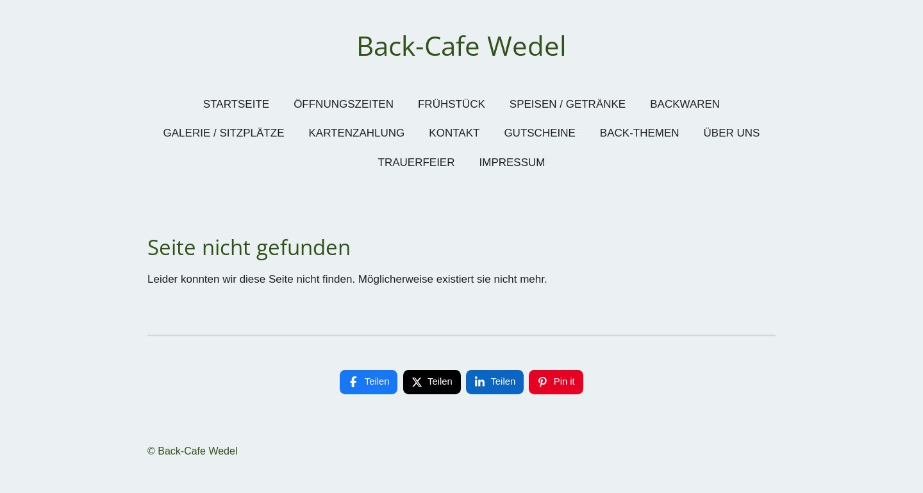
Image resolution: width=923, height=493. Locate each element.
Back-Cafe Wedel (461, 45)
